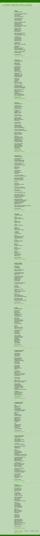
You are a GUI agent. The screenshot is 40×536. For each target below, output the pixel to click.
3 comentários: (22, 55)
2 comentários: (22, 303)
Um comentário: (22, 151)
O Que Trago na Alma (17, 5)
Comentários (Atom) (18, 532)
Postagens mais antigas (34, 531)
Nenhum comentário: (22, 98)
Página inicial (27, 531)
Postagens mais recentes (18, 531)
